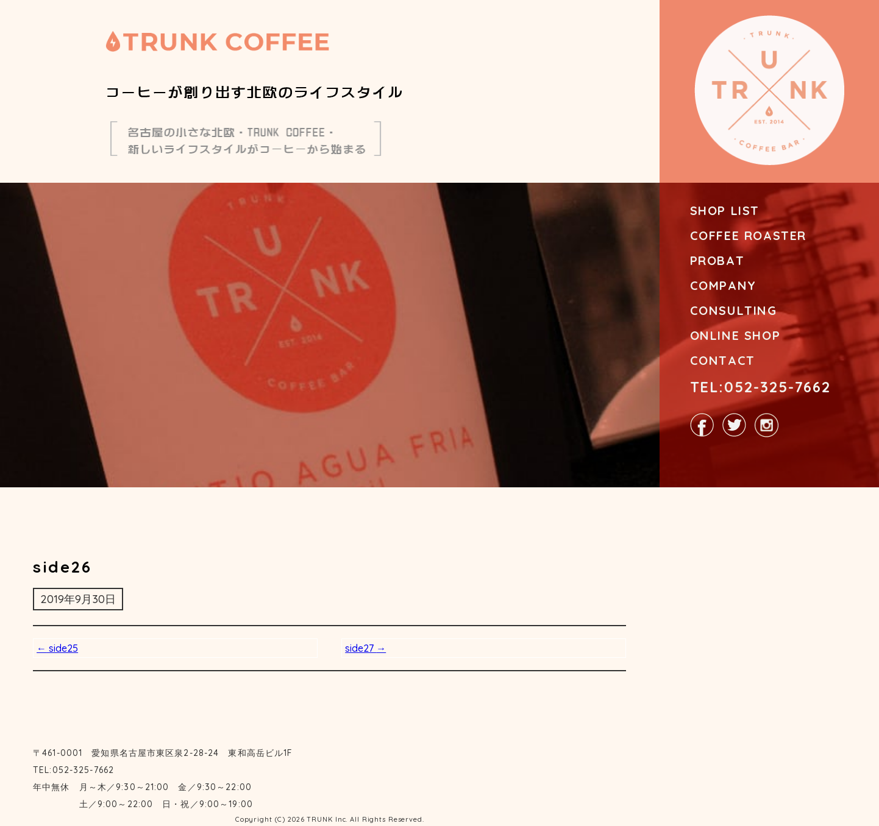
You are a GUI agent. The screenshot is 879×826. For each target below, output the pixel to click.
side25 (57, 648)
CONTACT (722, 360)
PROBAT (717, 260)
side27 (365, 648)
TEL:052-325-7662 (760, 387)
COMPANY (723, 285)
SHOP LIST (725, 210)
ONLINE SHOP (735, 335)
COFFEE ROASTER (748, 235)
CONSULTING (733, 310)
